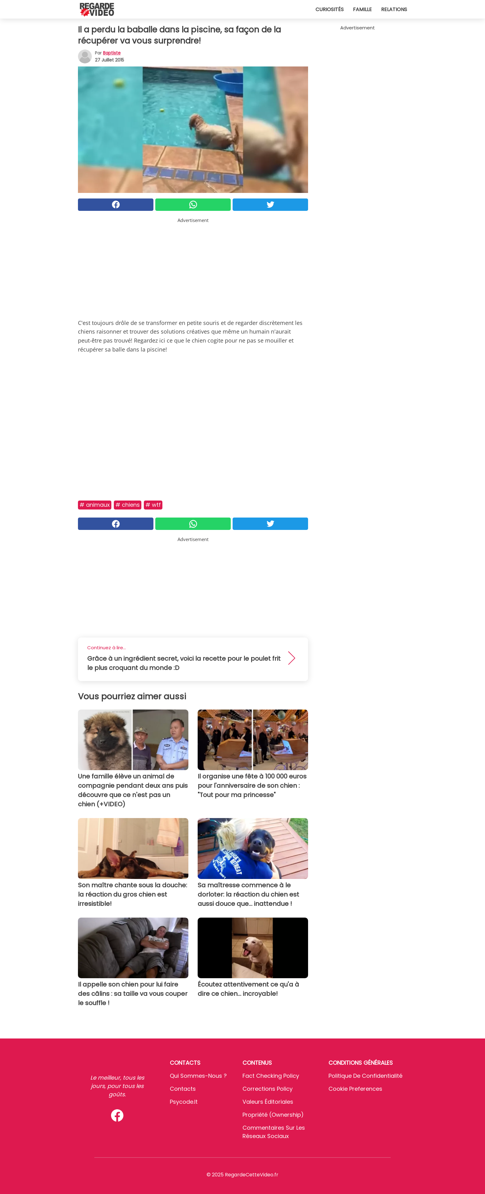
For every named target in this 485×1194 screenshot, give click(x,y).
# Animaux (94, 505)
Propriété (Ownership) (273, 1115)
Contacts (183, 1089)
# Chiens (127, 505)
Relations (394, 9)
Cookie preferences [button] (355, 1089)
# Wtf (153, 505)
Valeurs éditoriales (267, 1102)
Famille (362, 9)
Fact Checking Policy (270, 1076)
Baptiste (112, 53)
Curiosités (329, 9)
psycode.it (184, 1102)
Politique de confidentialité (365, 1076)
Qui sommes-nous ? (198, 1076)
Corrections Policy (267, 1089)
